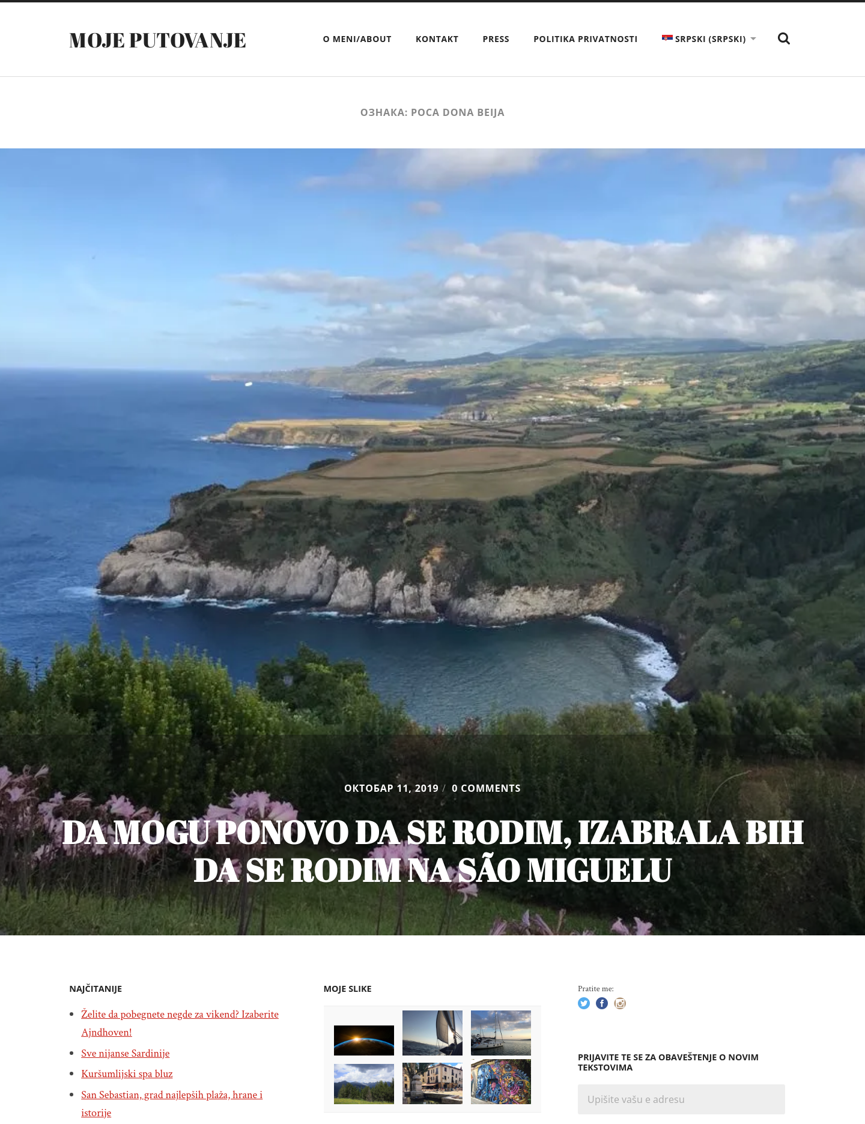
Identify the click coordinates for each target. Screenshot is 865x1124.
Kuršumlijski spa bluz (131, 1073)
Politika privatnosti (585, 38)
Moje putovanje (163, 39)
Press (496, 38)
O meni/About (357, 38)
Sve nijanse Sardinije (129, 1053)
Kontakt (437, 38)
